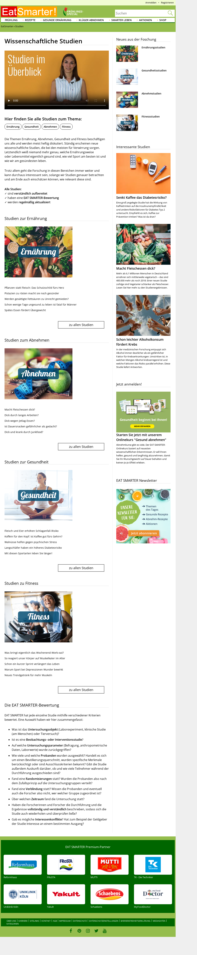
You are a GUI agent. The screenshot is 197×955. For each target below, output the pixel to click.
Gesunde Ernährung (57, 20)
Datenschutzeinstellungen (103, 920)
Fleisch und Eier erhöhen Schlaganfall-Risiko (31, 531)
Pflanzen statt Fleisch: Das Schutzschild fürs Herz (34, 287)
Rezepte (30, 20)
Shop (162, 20)
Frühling (11, 20)
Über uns (11, 920)
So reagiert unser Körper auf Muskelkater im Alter (35, 658)
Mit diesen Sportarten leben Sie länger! (28, 553)
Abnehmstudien (151, 93)
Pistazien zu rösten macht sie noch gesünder (32, 293)
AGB (55, 920)
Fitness (66, 126)
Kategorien (13, 923)
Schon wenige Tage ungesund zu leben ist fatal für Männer (41, 304)
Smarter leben (121, 20)
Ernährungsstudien (153, 47)
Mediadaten (159, 920)
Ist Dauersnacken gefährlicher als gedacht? (31, 426)
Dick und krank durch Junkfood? (24, 432)
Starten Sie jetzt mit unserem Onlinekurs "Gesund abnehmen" (143, 417)
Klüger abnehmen (91, 20)
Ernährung (13, 126)
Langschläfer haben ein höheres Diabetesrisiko (33, 547)
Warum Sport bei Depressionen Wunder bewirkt (34, 669)
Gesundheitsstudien (154, 70)
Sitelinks (34, 920)
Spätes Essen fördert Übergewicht (25, 310)
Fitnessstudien (151, 116)
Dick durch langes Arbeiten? (22, 415)
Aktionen (145, 20)
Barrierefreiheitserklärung (135, 920)
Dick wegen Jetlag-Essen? (20, 420)
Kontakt (46, 920)
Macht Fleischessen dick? (20, 409)
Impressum (65, 920)
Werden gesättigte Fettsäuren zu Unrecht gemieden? (37, 299)
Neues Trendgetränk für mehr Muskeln (28, 675)
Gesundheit (31, 126)
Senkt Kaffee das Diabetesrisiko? (141, 197)
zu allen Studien (81, 325)
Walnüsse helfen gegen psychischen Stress (31, 542)
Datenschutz (80, 920)
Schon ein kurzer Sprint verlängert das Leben (32, 664)
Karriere (23, 920)
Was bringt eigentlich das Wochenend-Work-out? (34, 652)
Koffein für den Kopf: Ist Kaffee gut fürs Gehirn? (33, 536)
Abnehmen (50, 126)
